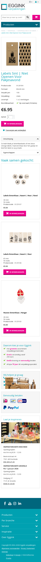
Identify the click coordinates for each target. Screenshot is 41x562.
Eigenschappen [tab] (21, 152)
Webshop (9, 555)
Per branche (8, 520)
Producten (7, 514)
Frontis (8, 558)
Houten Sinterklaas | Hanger (15, 313)
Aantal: (3, 117)
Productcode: (6, 85)
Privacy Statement (28, 548)
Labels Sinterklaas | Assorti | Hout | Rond (20, 195)
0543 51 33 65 (12, 378)
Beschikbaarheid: (7, 103)
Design (18, 555)
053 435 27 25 (9, 462)
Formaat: (4, 89)
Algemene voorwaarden (11, 548)
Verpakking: (5, 96)
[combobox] (15, 17)
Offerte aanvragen (13, 382)
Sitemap (5, 552)
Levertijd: (4, 99)
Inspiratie (7, 531)
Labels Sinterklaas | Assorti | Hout (17, 254)
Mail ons (9, 385)
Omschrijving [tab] (21, 138)
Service (5, 526)
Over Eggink (8, 537)
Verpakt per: (5, 92)
